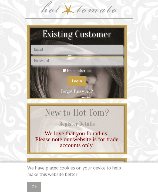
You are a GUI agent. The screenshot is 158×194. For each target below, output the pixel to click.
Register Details (77, 124)
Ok (34, 186)
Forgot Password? (77, 91)
